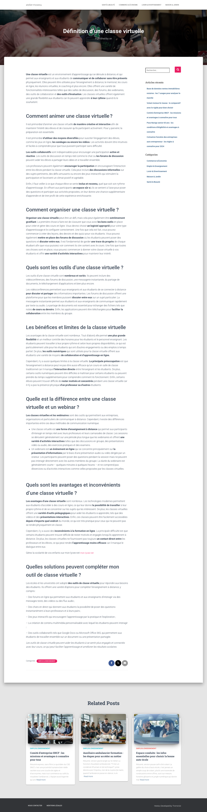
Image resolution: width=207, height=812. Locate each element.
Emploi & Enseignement (46, 661)
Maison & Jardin (172, 5)
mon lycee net (87, 552)
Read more (41, 780)
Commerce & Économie (128, 5)
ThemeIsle (176, 806)
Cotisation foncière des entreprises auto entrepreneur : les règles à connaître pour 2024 (162, 141)
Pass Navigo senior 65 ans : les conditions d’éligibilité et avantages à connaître (163, 127)
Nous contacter (35, 806)
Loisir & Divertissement (151, 5)
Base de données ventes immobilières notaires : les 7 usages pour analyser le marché (163, 93)
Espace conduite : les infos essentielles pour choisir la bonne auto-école (155, 756)
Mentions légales (54, 806)
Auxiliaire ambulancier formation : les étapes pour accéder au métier (103, 754)
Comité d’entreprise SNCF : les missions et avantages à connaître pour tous (49, 756)
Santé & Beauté (108, 5)
